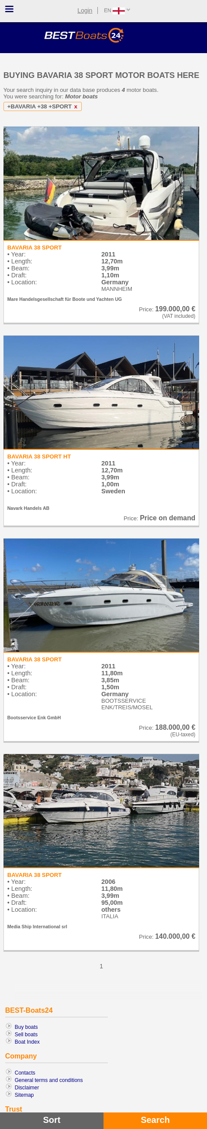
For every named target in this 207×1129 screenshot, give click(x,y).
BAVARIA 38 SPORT (34, 247)
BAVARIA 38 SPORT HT (39, 456)
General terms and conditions (49, 1080)
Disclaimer (27, 1088)
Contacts (25, 1073)
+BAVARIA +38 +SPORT (43, 106)
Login (84, 10)
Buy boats (26, 1027)
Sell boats (26, 1034)
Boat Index (27, 1042)
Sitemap (24, 1095)
